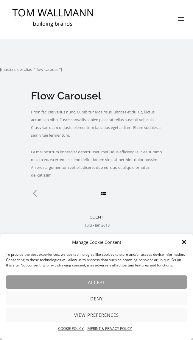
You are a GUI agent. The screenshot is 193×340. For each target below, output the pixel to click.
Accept (96, 282)
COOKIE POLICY (71, 328)
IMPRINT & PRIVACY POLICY (109, 328)
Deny (96, 299)
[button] (184, 242)
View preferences (96, 315)
